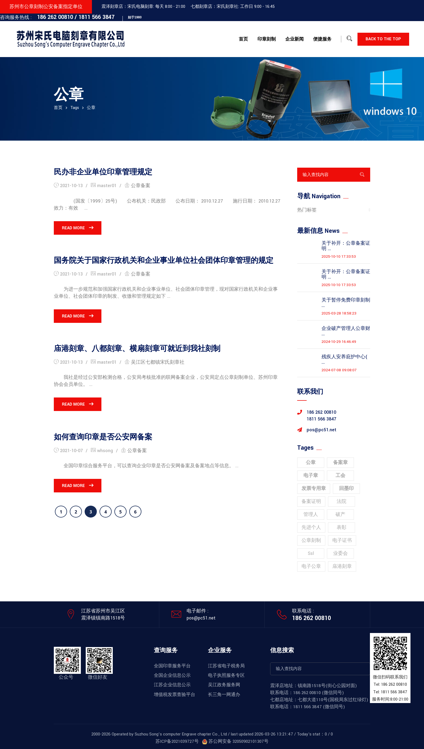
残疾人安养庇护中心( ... (344, 359)
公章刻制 (311, 540)
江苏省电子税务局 (226, 666)
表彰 (341, 527)
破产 (340, 514)
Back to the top (383, 39)
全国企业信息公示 (172, 675)
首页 (243, 39)
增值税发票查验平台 (174, 695)
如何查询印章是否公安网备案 (103, 437)
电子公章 (311, 566)
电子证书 (342, 540)
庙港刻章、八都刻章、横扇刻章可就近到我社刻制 (137, 349)
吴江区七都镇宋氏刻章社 (157, 362)
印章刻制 (266, 39)
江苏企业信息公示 (172, 685)
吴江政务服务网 (224, 685)
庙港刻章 (342, 566)
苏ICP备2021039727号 (177, 741)
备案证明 (311, 501)
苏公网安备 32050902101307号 (235, 741)
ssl (311, 553)
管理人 (310, 514)
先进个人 (311, 527)
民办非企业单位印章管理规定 (103, 172)
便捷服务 (322, 39)
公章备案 (140, 186)
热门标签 (307, 210)
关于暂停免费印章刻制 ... (346, 302)
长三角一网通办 (224, 695)
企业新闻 (294, 39)
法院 (341, 501)
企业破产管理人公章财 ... (346, 331)
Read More (77, 227)
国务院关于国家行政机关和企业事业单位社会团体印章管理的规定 (163, 261)
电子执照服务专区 (226, 675)
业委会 (340, 553)
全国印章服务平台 (172, 666)
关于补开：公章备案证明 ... (346, 246)
